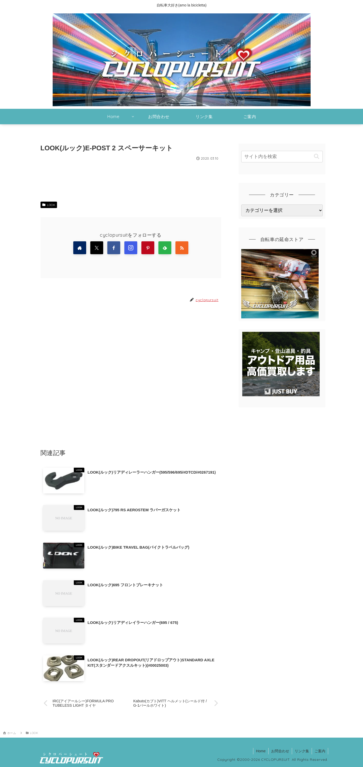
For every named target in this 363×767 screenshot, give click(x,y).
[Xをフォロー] (96, 247)
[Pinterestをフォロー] (147, 247)
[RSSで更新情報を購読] (181, 247)
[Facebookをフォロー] (113, 247)
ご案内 (319, 751)
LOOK (48, 205)
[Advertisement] (131, 375)
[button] (316, 157)
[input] (282, 156)
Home (260, 751)
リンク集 (302, 751)
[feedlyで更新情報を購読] (164, 247)
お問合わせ (280, 751)
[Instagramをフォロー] (130, 247)
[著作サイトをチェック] (79, 247)
